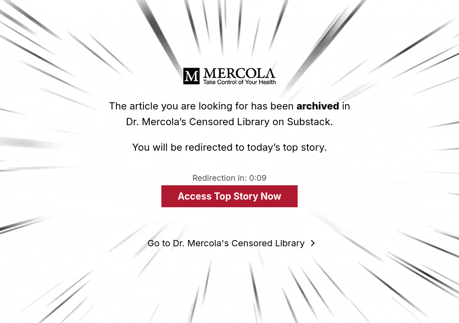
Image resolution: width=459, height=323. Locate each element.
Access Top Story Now (229, 196)
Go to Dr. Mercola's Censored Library (226, 243)
